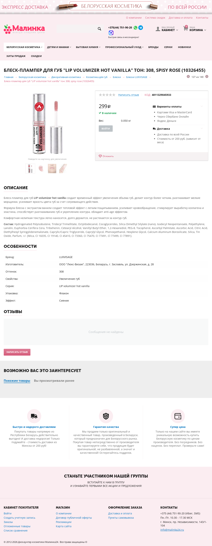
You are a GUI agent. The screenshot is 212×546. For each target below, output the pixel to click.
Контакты (202, 17)
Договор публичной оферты (74, 517)
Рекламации (63, 522)
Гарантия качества (106, 427)
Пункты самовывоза (121, 517)
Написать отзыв (128, 95)
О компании (134, 17)
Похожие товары (17, 381)
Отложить (108, 156)
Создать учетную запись (19, 517)
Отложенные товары (17, 526)
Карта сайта (63, 526)
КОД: (148, 95)
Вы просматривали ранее (54, 381)
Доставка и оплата (181, 17)
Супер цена (177, 427)
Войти (106, 128)
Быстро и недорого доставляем (34, 427)
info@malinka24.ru (172, 529)
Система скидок (155, 17)
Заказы (8, 522)
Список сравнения (15, 530)
